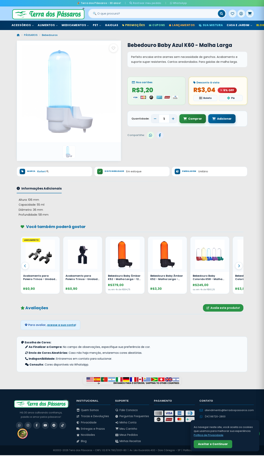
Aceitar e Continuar (213, 444)
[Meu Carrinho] (250, 13)
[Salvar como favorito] (113, 48)
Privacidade (86, 422)
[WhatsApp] (19, 425)
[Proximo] (239, 266)
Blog (81, 441)
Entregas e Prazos (90, 429)
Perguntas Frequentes (132, 416)
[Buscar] (221, 13)
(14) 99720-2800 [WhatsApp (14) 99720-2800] (213, 416)
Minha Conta (126, 422)
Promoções (133, 25)
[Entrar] (241, 13)
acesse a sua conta (61, 325)
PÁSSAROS (30, 35)
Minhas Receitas (128, 441)
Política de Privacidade (208, 435)
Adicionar (222, 119)
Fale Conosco (126, 410)
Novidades (85, 435)
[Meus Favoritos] (233, 13)
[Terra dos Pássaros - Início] (48, 13)
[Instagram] (28, 425)
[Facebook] (36, 425)
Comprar (192, 119)
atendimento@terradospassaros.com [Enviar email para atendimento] (227, 410)
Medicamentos (75, 25)
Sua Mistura (211, 25)
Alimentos (48, 25)
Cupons (157, 25)
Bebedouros (50, 35)
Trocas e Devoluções (92, 416)
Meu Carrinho (126, 429)
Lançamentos (182, 25)
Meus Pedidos (126, 435)
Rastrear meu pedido (145, 3)
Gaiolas (111, 25)
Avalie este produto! (223, 308)
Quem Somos (87, 410)
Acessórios (23, 25)
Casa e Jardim (239, 25)
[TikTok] (62, 425)
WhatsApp (178, 3)
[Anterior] (25, 266)
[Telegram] (54, 425)
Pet (97, 25)
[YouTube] (45, 425)
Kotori (43, 171)
